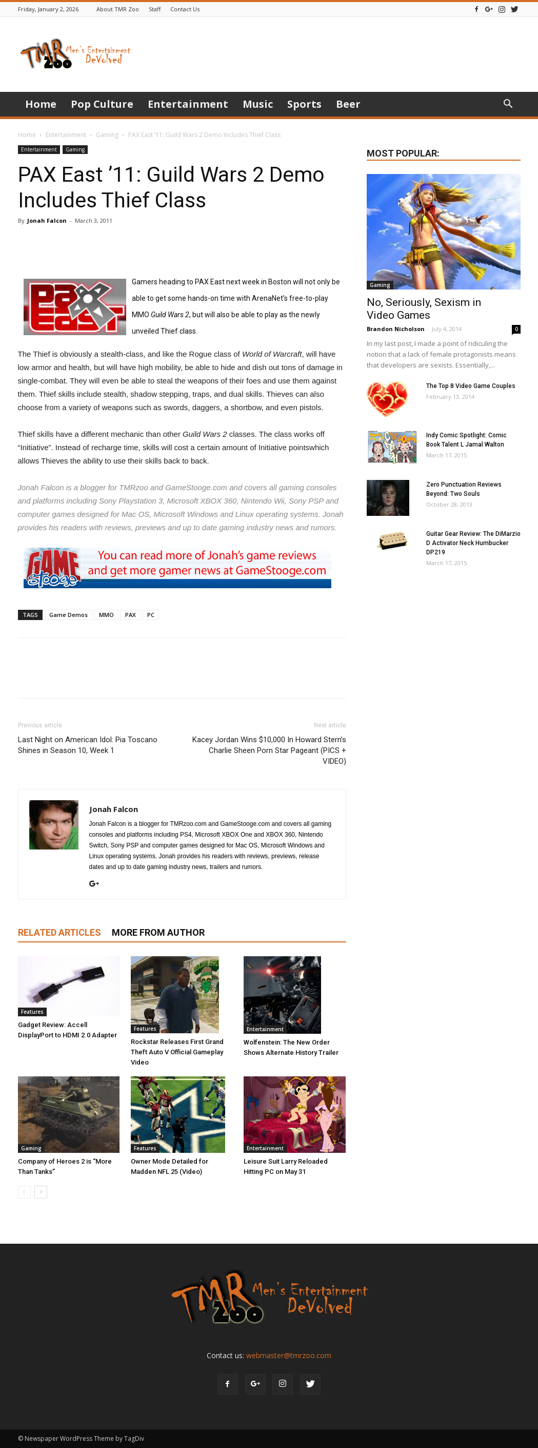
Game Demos (68, 615)
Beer (348, 104)
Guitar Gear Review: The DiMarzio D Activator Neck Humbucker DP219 (473, 543)
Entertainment (188, 104)
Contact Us (185, 9)
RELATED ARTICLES (59, 932)
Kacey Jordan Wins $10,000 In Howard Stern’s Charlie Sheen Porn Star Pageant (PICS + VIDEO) (269, 750)
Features (32, 1011)
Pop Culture (102, 104)
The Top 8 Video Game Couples (470, 386)
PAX (130, 615)
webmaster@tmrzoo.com (288, 1355)
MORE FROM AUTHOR (158, 932)
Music (258, 104)
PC (150, 615)
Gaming (107, 134)
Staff (155, 9)
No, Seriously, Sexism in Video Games (424, 308)
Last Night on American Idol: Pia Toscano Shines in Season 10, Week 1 (87, 745)
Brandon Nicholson (396, 329)
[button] (508, 105)
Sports (304, 104)
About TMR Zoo (117, 9)
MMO (106, 615)
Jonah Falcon (47, 220)
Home (40, 104)
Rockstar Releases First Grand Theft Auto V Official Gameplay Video (177, 1052)
